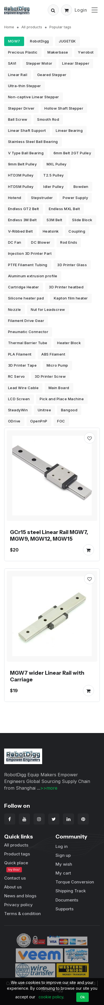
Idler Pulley (53, 186)
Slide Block (82, 220)
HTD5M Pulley (21, 186)
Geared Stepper (52, 74)
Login (81, 10)
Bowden (80, 186)
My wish (63, 864)
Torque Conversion (74, 882)
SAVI (12, 63)
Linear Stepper (75, 63)
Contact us (15, 878)
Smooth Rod (48, 119)
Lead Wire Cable (23, 388)
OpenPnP (38, 421)
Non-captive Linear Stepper (33, 97)
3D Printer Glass (72, 265)
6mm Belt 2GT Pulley (72, 153)
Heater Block (69, 343)
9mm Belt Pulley (22, 164)
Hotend (14, 197)
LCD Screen (19, 399)
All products (31, 27)
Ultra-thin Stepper (24, 86)
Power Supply (75, 197)
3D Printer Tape (22, 365)
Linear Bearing (69, 130)
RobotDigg (39, 41)
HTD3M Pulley (21, 175)
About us (13, 887)
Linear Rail (17, 74)
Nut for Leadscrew (48, 309)
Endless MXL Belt (64, 208)
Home (9, 27)
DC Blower (40, 242)
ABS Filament (53, 354)
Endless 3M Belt (22, 220)
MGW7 (14, 41)
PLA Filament (20, 354)
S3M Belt (54, 220)
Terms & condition (22, 913)
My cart (63, 873)
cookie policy (51, 996)
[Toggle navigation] (94, 9)
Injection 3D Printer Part (30, 253)
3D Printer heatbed (66, 287)
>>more (48, 788)
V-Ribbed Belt (20, 231)
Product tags (17, 854)
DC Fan (14, 242)
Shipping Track (70, 890)
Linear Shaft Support (27, 130)
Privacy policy (18, 904)
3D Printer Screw (50, 376)
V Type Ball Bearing (26, 153)
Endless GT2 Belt (23, 208)
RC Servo (16, 376)
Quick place (16, 866)
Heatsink (51, 231)
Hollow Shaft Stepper (63, 108)
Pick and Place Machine (62, 399)
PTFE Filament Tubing (27, 265)
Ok (82, 997)
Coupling (77, 231)
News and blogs (20, 895)
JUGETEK (67, 41)
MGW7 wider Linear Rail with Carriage (47, 676)
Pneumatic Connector (28, 331)
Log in (61, 846)
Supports (64, 908)
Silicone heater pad (26, 298)
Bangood (69, 410)
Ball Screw (17, 119)
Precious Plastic (23, 52)
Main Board (59, 388)
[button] (53, 10)
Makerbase (57, 52)
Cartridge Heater (23, 287)
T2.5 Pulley (53, 175)
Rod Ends (68, 242)
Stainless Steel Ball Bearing (33, 141)
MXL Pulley (57, 164)
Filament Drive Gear (26, 320)
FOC (61, 421)
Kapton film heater (71, 298)
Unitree (44, 410)
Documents (66, 900)
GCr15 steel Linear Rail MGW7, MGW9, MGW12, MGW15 (49, 535)
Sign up (63, 855)
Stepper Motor (39, 63)
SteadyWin (18, 410)
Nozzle (14, 309)
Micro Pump (57, 365)
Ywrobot (86, 52)
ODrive (14, 421)
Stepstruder (42, 197)
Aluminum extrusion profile (32, 276)
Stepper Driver (21, 108)
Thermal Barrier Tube (27, 343)
